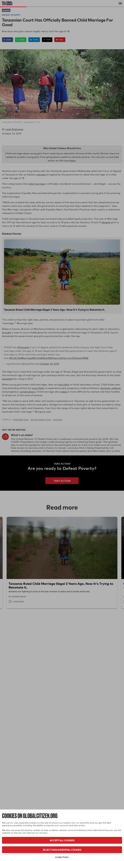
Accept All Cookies (62, 840)
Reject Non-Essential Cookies (62, 849)
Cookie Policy (62, 857)
